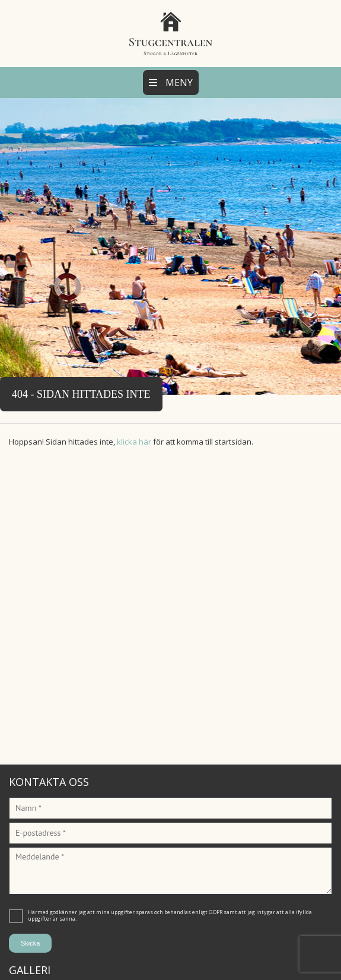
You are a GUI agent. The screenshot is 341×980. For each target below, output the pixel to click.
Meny (171, 82)
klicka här (134, 441)
